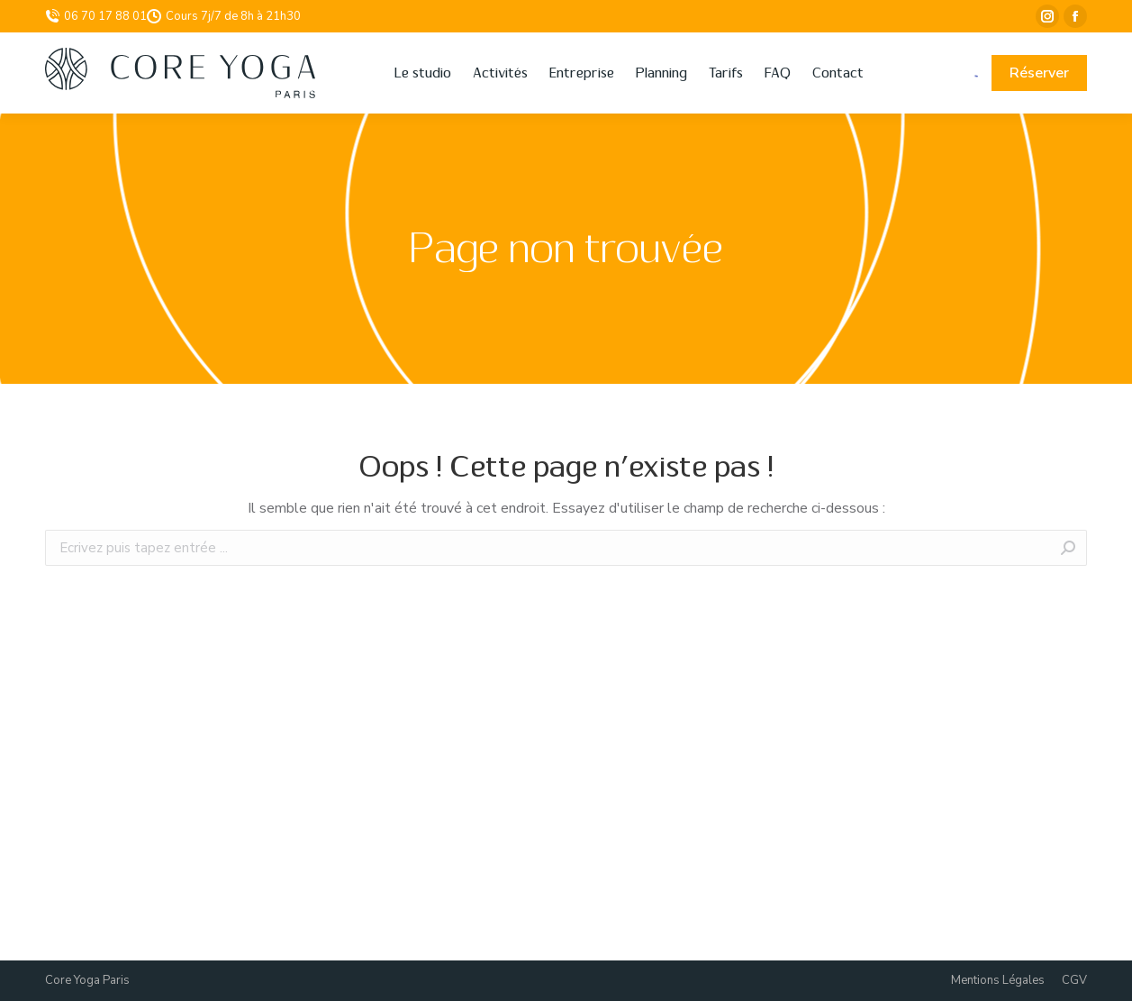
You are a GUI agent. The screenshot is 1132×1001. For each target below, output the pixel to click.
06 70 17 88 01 (96, 16)
